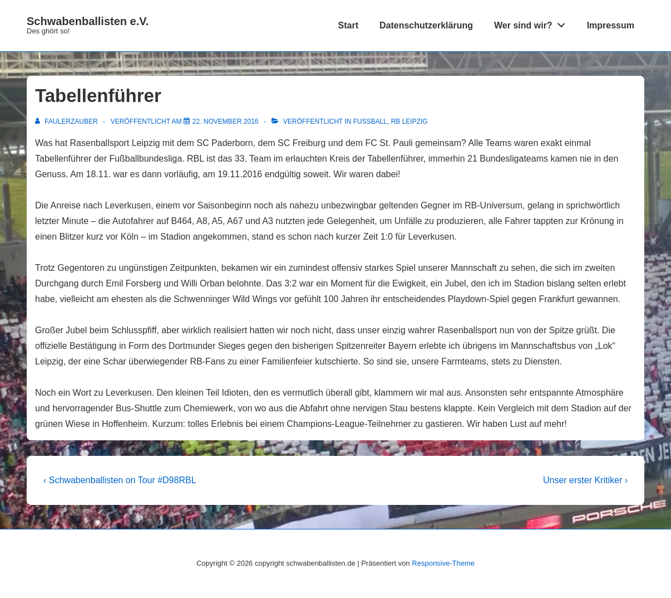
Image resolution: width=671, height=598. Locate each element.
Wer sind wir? (532, 23)
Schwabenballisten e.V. (88, 21)
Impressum (610, 25)
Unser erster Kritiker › (585, 480)
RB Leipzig (409, 121)
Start (348, 25)
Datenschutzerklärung (426, 25)
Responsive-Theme (443, 563)
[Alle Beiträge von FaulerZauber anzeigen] (67, 121)
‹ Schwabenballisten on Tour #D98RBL (119, 480)
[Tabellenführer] (226, 121)
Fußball (370, 121)
